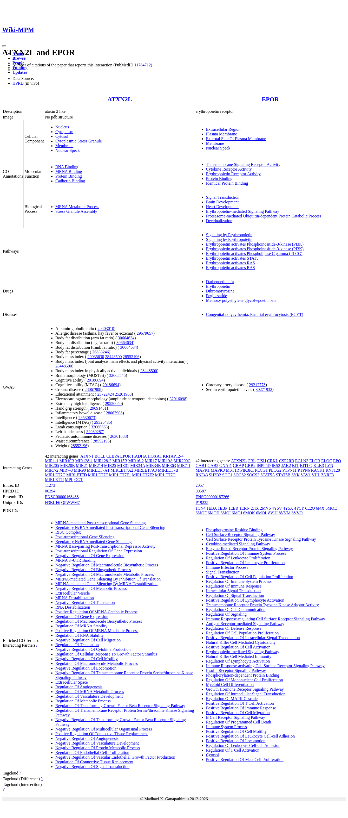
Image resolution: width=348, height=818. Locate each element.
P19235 (201, 502)
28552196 (131, 356)
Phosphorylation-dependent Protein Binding (242, 675)
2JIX (255, 508)
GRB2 (250, 465)
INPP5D (264, 465)
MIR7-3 (66, 470)
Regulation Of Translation (77, 644)
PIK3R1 (247, 470)
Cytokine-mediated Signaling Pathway (238, 544)
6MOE (331, 508)
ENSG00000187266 (212, 497)
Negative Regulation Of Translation (85, 602)
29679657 (145, 333)
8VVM (284, 513)
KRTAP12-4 (173, 456)
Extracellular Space (71, 682)
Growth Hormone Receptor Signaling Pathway (245, 689)
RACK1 (317, 470)
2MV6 (265, 508)
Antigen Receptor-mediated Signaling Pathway (245, 623)
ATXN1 (87, 456)
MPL (69, 479)
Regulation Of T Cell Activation (232, 750)
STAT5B (283, 475)
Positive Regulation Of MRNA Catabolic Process (96, 612)
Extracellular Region (223, 129)
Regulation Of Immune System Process (238, 581)
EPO (337, 461)
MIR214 (96, 465)
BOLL (100, 456)
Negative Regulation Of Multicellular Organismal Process (103, 729)
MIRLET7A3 (145, 470)
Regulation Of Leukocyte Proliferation (238, 558)
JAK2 (286, 465)
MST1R (232, 470)
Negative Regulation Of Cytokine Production (93, 649)
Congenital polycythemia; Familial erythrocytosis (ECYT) (254, 314)
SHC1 (227, 475)
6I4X (320, 508)
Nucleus (62, 127)
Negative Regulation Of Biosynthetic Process (93, 569)
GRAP (238, 465)
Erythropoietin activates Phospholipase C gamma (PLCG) (254, 253)
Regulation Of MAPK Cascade (232, 698)
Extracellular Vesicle (72, 593)
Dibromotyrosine (220, 291)
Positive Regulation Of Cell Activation (238, 647)
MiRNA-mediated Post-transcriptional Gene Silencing (100, 523)
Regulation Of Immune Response (233, 586)
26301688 (118, 436)
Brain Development (222, 202)
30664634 (126, 338)
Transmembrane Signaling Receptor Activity (243, 164)
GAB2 (212, 465)
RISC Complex (68, 532)
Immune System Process (226, 727)
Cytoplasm (64, 131)
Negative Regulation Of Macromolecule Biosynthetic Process (106, 565)
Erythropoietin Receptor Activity (233, 174)
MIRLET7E (98, 475)
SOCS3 (253, 475)
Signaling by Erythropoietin (229, 235)
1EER (233, 508)
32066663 (99, 427)
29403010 (105, 328)
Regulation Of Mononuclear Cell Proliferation (244, 680)
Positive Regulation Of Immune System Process (246, 553)
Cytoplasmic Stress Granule (78, 141)
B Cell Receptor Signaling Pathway (235, 717)
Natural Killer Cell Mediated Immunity (238, 656)
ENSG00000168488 (62, 497)
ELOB (314, 461)
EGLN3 (301, 461)
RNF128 (333, 470)
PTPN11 (290, 470)
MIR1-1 (51, 461)
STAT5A (267, 475)
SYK (295, 475)
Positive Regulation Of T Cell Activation (240, 703)
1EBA (212, 508)
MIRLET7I (54, 479)
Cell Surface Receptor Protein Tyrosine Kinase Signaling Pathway (261, 539)
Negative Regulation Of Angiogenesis (87, 738)
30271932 (264, 389)
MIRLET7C (55, 475)
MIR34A (137, 465)
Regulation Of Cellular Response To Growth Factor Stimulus (106, 654)
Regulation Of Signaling (226, 614)
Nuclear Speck (67, 150)
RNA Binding (66, 167)
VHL (316, 475)
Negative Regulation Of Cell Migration (88, 640)
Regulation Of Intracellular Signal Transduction (245, 694)
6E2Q (310, 508)
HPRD (18, 83)
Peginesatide (216, 296)
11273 (50, 485)
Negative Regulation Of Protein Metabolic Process (97, 748)
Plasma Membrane (221, 134)
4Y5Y (299, 508)
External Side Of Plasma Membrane (236, 138)
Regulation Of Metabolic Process (83, 701)
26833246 (100, 352)
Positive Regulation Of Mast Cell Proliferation (244, 759)
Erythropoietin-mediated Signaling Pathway (242, 211)
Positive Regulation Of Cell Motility (236, 731)
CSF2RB (286, 461)
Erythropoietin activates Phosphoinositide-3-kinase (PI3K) (254, 244)
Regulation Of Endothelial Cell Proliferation (92, 752)
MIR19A (165, 461)
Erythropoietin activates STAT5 (232, 258)
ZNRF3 (327, 475)
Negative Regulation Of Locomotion (85, 668)
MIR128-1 (84, 461)
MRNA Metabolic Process (77, 206)
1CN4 (200, 508)
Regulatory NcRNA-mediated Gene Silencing (93, 541)
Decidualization (219, 220)
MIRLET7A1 (98, 470)
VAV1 (306, 475)
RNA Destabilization (72, 607)
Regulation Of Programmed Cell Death (238, 722)
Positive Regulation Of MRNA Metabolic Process (97, 630)
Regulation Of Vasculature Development (89, 696)
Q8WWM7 (70, 502)
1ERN (244, 508)
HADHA (139, 456)
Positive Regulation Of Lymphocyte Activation (245, 600)
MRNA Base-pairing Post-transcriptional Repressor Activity (105, 546)
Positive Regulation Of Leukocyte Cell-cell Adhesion (250, 736)
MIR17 (151, 461)
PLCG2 (275, 470)
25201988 (123, 394)
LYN (329, 465)
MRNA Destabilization (74, 598)
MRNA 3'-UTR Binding (75, 560)
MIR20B (67, 465)
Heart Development (222, 206)
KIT (295, 465)
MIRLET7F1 (120, 475)
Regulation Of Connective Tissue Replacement (94, 762)
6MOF (201, 513)
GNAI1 (225, 465)
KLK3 (318, 465)
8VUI (273, 513)
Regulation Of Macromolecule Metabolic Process (96, 663)
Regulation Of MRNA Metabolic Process (89, 691)
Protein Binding (68, 176)
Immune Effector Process (227, 567)
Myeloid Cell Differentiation (230, 684)
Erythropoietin (218, 286)
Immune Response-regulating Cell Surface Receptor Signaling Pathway (265, 619)
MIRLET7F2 (143, 475)
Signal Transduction (222, 197)
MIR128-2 (102, 461)
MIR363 (169, 465)
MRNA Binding (68, 171)
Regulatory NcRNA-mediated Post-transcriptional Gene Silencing (110, 527)
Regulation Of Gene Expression (81, 616)
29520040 (113, 403)
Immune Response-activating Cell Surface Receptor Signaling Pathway (265, 666)
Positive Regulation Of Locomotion (235, 741)
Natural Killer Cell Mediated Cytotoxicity (240, 642)
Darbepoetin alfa (220, 281)
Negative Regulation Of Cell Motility (86, 659)
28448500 (113, 356)
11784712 (142, 65)
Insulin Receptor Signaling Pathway (236, 670)
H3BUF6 (52, 502)
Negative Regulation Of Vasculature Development (97, 743)
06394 (50, 491)
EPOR (270, 99)
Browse (18, 58)
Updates (19, 72)
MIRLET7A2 (121, 470)
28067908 (93, 389)
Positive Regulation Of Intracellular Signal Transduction (253, 637)
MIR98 (80, 470)
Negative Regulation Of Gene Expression (89, 555)
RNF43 (201, 475)
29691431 (98, 408)
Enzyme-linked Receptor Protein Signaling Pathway (249, 548)
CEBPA (112, 456)
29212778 (257, 385)
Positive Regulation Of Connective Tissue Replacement (101, 734)
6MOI (226, 513)
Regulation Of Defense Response (233, 628)
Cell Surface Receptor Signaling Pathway (240, 534)
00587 (200, 491)
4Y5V (277, 508)
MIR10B (66, 461)
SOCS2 (239, 475)
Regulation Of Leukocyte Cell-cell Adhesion (243, 745)
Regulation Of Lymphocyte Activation (238, 661)
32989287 (94, 431)
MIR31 (123, 465)
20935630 (95, 356)
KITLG (306, 465)
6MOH (213, 513)
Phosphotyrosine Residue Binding (234, 530)
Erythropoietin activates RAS (230, 263)
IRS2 (276, 465)
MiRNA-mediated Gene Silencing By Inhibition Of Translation (108, 579)
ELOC (326, 461)
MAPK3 (218, 470)
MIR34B (153, 465)
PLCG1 (261, 470)
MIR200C (182, 461)
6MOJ (237, 513)
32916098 (177, 399)
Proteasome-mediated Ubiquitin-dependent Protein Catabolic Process (263, 216)
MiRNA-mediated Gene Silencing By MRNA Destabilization (106, 584)
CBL (252, 461)
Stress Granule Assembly (76, 211)
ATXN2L (120, 99)
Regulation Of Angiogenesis (78, 687)
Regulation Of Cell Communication (235, 609)
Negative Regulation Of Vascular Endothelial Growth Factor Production (115, 757)
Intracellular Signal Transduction (233, 591)
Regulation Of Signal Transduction (235, 595)
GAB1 (200, 465)
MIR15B (119, 461)
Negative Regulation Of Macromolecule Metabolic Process (104, 574)
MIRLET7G (165, 475)
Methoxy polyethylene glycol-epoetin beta (241, 300)
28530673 (86, 417)
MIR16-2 (136, 461)
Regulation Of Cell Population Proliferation (242, 633)
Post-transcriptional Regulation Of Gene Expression (98, 551)
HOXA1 (155, 456)
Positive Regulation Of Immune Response (241, 708)
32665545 (117, 375)
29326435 (102, 422)
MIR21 (82, 465)
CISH (261, 461)
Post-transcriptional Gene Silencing (85, 537)
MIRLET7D (76, 475)
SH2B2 (215, 475)
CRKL (272, 461)
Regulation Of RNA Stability (79, 635)
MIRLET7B (168, 470)
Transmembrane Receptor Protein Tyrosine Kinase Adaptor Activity (262, 605)
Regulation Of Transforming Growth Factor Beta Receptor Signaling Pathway (120, 705)
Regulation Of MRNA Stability (81, 626)
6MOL (261, 513)
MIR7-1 (184, 465)
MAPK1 (202, 470)
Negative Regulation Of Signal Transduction (92, 766)
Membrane (64, 145)
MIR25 (110, 465)
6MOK (249, 513)
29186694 (95, 380)
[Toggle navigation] (4, 46)
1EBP (222, 508)
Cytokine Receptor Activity (229, 169)
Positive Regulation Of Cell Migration (238, 712)
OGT (78, 479)
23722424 (105, 394)
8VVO (297, 513)
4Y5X (288, 508)
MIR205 (52, 465)
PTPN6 (304, 470)
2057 (199, 485)
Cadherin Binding (70, 181)
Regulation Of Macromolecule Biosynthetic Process (98, 621)
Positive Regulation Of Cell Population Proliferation (249, 577)
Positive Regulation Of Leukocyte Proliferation (245, 562)
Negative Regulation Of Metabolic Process (91, 588)
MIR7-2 (51, 470)
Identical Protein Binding (227, 183)
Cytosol (61, 136)
